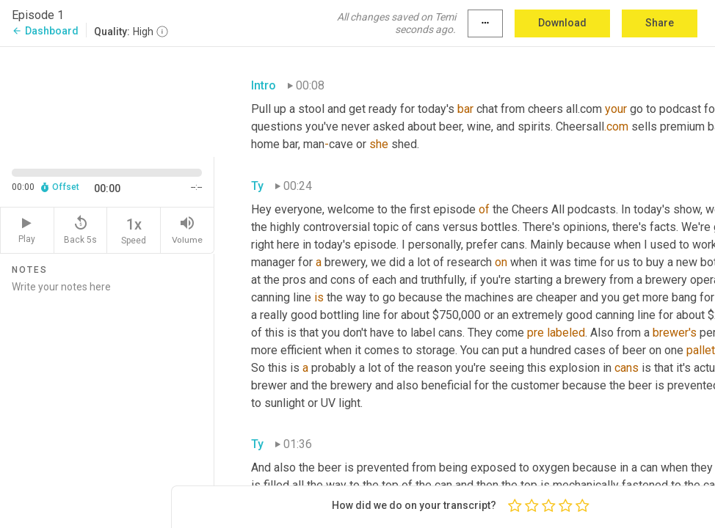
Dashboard (45, 31)
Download (562, 23)
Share (659, 23)
